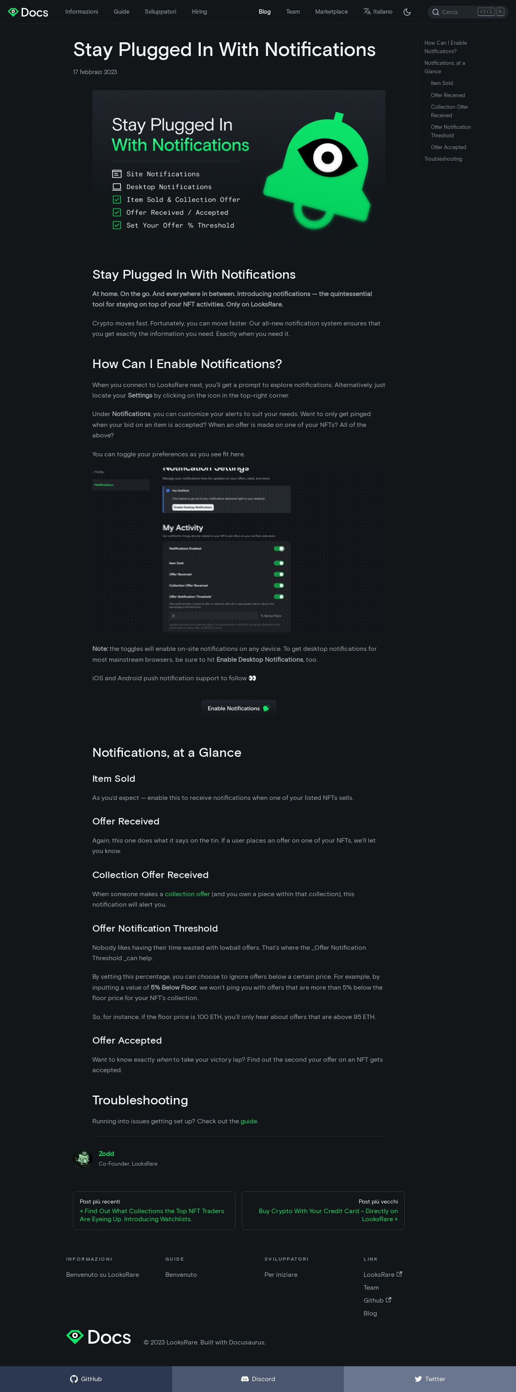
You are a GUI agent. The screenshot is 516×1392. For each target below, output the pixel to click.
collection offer (187, 894)
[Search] (468, 12)
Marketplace (331, 11)
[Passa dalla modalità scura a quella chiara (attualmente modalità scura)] (407, 12)
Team (293, 11)
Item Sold (442, 83)
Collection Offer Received (449, 111)
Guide (121, 11)
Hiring (199, 11)
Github (377, 1300)
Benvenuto (181, 1274)
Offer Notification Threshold (451, 131)
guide (249, 1121)
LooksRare (383, 1274)
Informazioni (81, 11)
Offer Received (448, 95)
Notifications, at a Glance (444, 67)
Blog (264, 11)
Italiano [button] (378, 11)
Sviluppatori (160, 11)
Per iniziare (281, 1274)
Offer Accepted (448, 147)
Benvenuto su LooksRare (102, 1274)
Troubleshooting (443, 159)
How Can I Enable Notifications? (445, 47)
